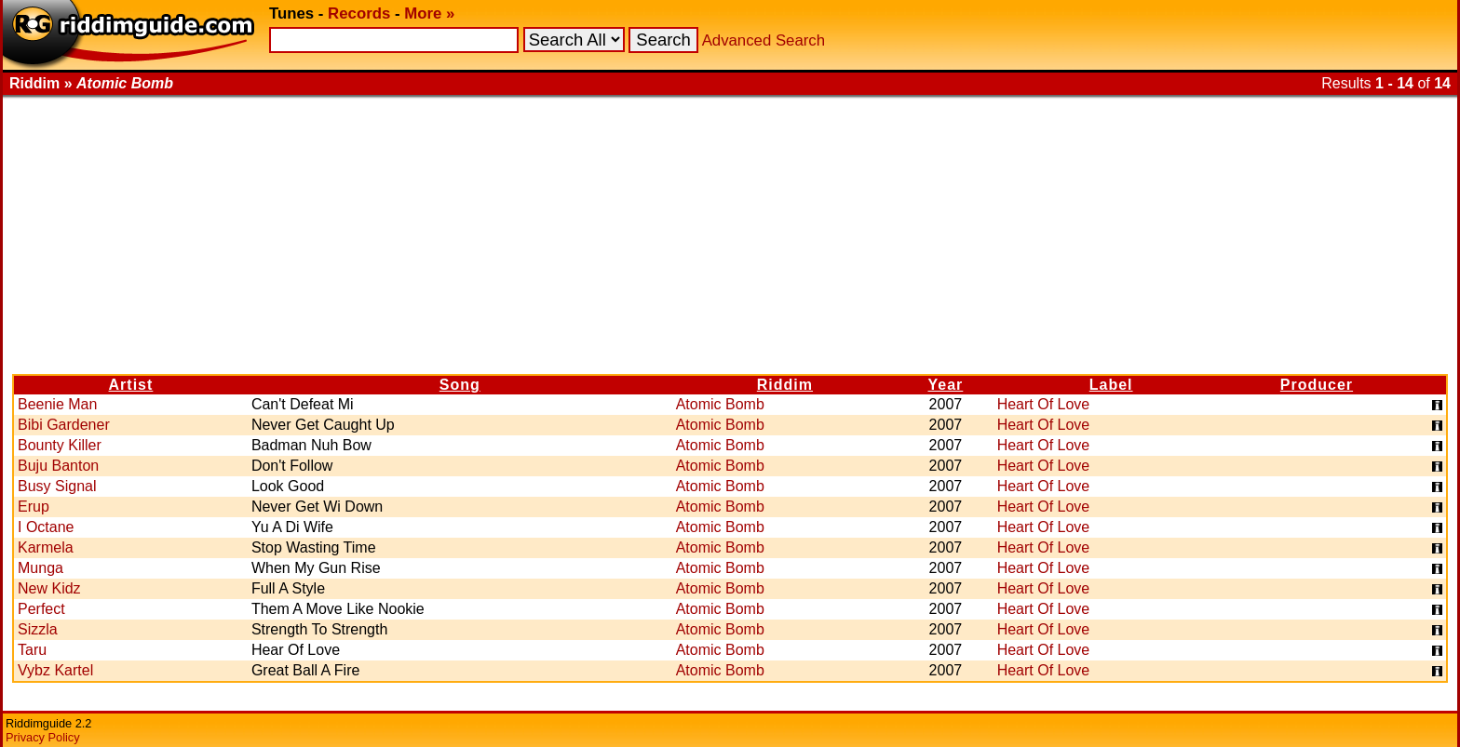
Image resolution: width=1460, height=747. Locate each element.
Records (359, 13)
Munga (40, 568)
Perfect (41, 609)
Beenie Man (57, 404)
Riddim (785, 385)
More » (429, 13)
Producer (1316, 385)
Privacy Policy (43, 737)
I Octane (46, 527)
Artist (131, 385)
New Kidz (49, 588)
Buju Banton (58, 466)
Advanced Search (763, 40)
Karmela (46, 547)
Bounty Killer (59, 445)
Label (1111, 385)
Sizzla (38, 629)
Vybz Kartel (55, 670)
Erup (33, 506)
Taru (32, 650)
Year (946, 385)
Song (459, 385)
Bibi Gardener (64, 425)
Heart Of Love (1043, 404)
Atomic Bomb (720, 404)
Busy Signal (57, 486)
